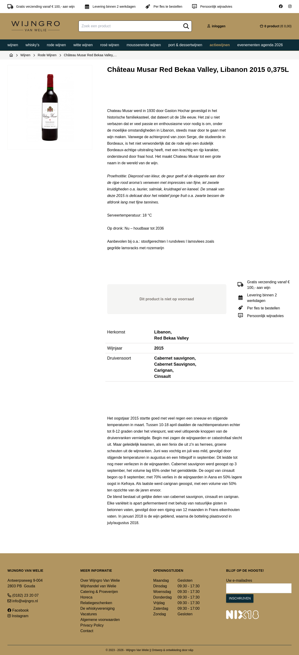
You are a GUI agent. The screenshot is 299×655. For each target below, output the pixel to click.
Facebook (18, 610)
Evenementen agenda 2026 (260, 45)
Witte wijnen (83, 45)
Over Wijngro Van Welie (100, 580)
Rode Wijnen (47, 55)
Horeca (86, 597)
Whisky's (32, 45)
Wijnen (12, 45)
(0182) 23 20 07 (23, 595)
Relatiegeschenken (96, 603)
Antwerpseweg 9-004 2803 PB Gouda (25, 583)
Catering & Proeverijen (99, 592)
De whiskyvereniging (97, 608)
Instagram (17, 616)
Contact (86, 631)
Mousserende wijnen (144, 45)
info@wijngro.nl (22, 601)
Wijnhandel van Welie (98, 586)
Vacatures (88, 614)
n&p (190, 650)
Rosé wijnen (109, 45)
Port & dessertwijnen (185, 45)
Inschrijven (240, 598)
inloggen (216, 26)
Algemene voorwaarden (100, 620)
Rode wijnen (56, 45)
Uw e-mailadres (239, 580)
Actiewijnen (220, 45)
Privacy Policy (92, 625)
